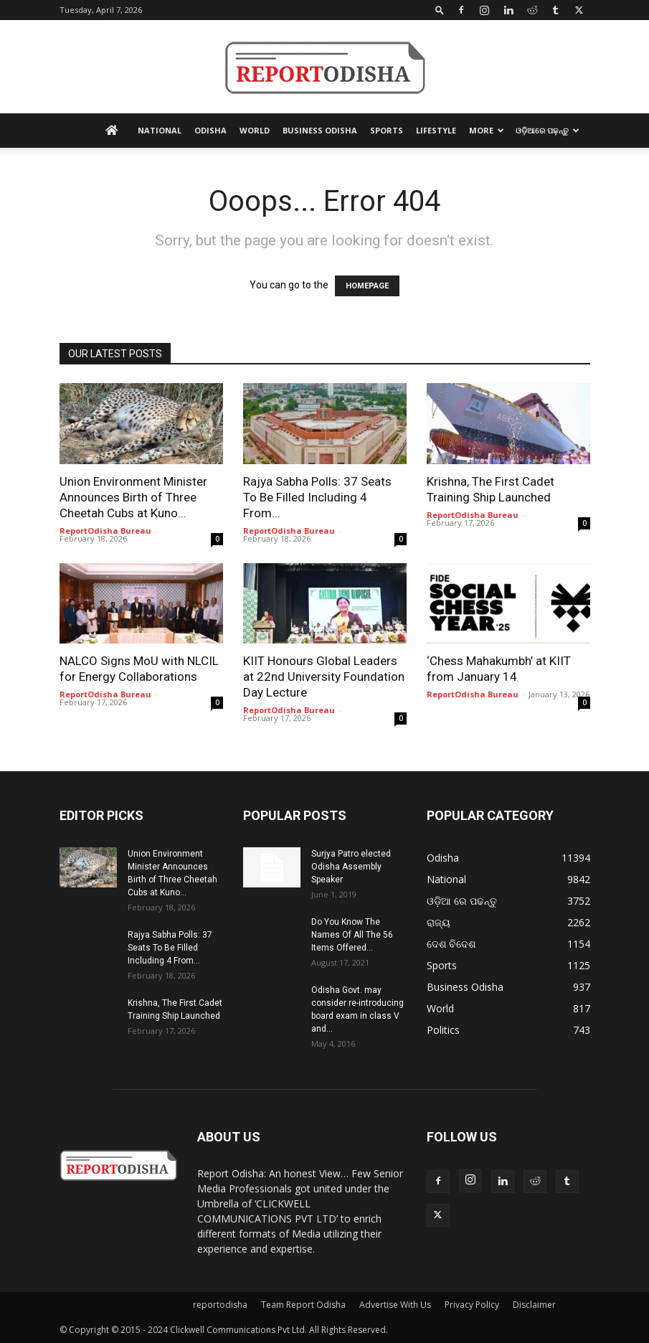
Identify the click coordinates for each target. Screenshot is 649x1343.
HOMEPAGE (367, 286)
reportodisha (220, 1305)
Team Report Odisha (303, 1305)
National (159, 130)
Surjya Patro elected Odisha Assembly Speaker (351, 867)
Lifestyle (436, 130)
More (486, 130)
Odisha (210, 130)
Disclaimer (534, 1305)
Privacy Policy (472, 1305)
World (255, 130)
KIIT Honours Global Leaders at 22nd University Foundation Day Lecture (323, 676)
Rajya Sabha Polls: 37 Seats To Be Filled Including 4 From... (317, 497)
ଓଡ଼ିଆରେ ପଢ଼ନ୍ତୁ (547, 130)
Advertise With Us (395, 1305)
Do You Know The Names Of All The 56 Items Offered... (352, 935)
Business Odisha (320, 130)
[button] (439, 9)
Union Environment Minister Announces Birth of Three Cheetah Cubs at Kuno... (133, 497)
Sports (386, 130)
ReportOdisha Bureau (105, 530)
